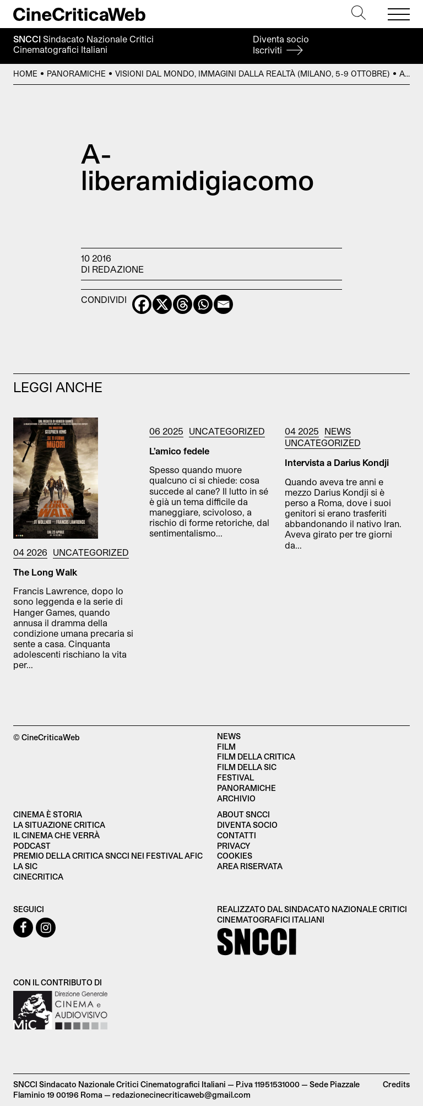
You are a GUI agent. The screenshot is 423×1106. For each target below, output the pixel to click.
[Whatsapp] (203, 304)
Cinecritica (38, 876)
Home (25, 73)
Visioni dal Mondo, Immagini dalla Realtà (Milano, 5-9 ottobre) (252, 73)
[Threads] (182, 304)
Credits (396, 1084)
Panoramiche (76, 73)
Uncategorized (91, 552)
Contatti (236, 835)
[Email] (223, 304)
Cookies (234, 855)
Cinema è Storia (47, 814)
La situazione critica (59, 824)
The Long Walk (45, 572)
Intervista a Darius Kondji (337, 462)
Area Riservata (250, 866)
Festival (235, 777)
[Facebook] (141, 304)
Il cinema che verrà (56, 835)
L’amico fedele (179, 451)
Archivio (236, 798)
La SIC (25, 866)
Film (226, 746)
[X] (162, 304)
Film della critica (256, 756)
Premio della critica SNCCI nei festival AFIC (108, 855)
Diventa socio (281, 44)
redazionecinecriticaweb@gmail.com (181, 1094)
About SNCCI (243, 814)
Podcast (32, 845)
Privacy (233, 845)
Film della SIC (246, 767)
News (337, 431)
